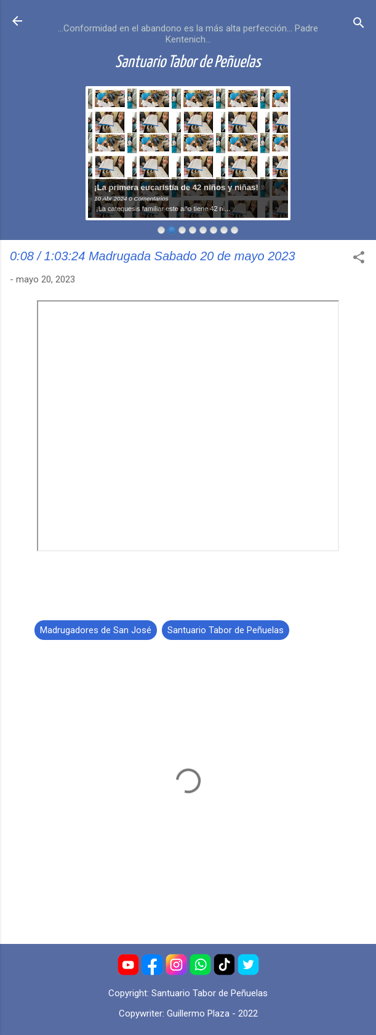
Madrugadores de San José (95, 630)
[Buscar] (358, 25)
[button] (358, 259)
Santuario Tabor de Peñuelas (188, 63)
